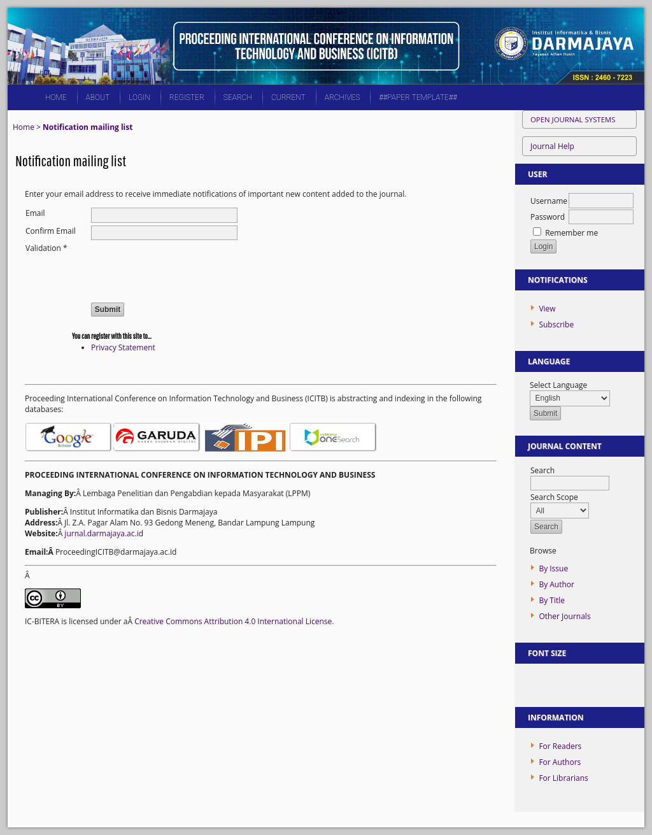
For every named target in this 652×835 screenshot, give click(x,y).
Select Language (558, 385)
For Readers (560, 746)
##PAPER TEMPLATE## (418, 97)
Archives (342, 97)
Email (35, 213)
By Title (552, 600)
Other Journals (564, 616)
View (547, 308)
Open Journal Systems (572, 119)
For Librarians (563, 778)
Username (548, 201)
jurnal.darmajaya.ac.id (103, 533)
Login (139, 97)
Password (547, 216)
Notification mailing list (87, 127)
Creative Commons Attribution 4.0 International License (233, 621)
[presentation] (188, 267)
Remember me (571, 232)
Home (56, 97)
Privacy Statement (123, 347)
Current (288, 97)
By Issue (553, 568)
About (98, 97)
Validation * (46, 248)
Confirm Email (50, 230)
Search (237, 97)
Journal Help (552, 146)
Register (186, 97)
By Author (556, 584)
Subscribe (556, 324)
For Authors (560, 762)
